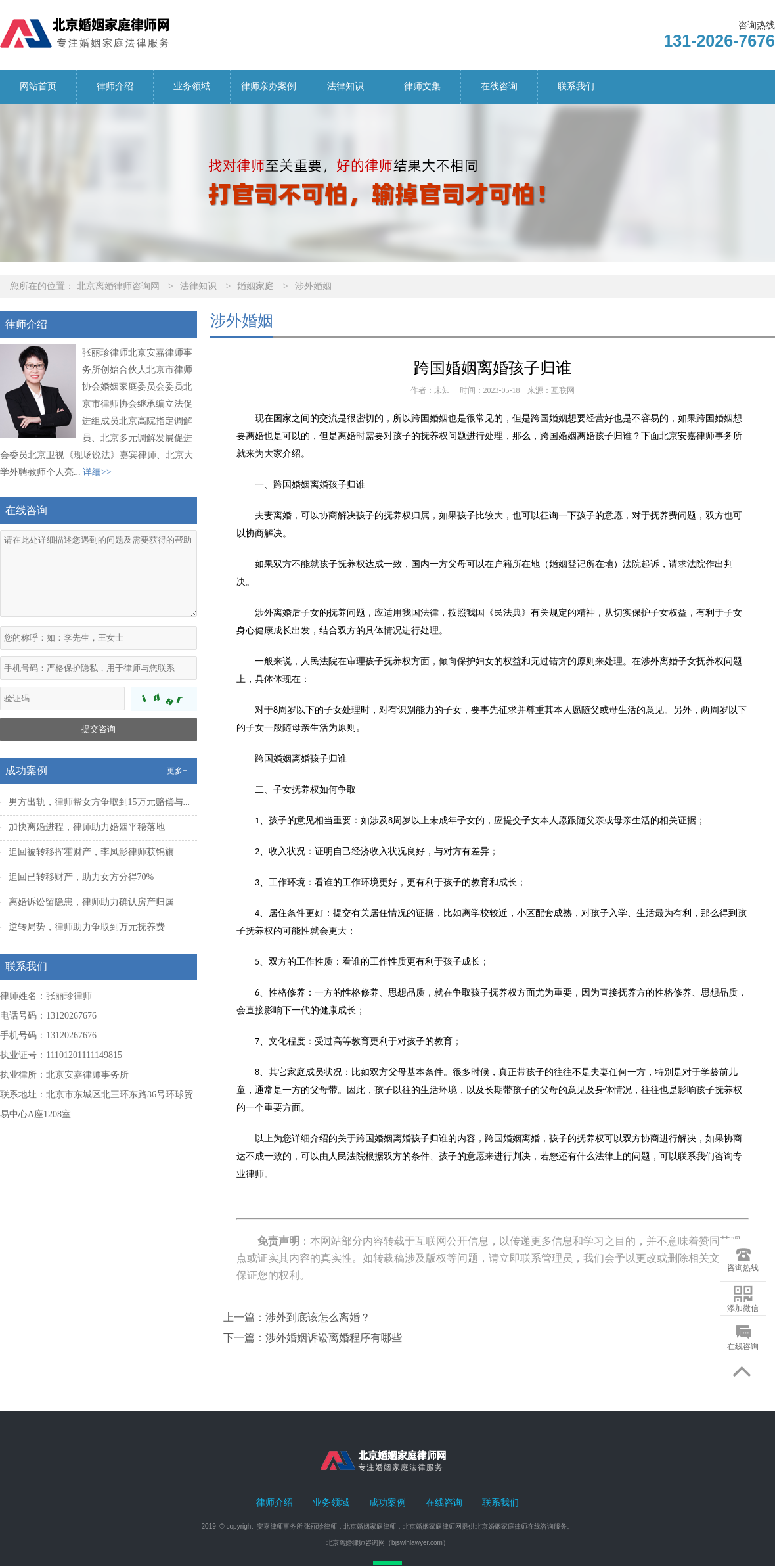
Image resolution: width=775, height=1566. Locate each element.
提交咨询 (98, 729)
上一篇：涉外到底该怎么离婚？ (296, 1317)
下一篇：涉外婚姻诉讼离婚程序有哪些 (312, 1337)
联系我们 (576, 86)
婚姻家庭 (255, 286)
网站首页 (38, 86)
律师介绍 (115, 86)
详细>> (97, 472)
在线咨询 (499, 86)
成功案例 (387, 1503)
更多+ (177, 770)
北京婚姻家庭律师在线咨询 (514, 1526)
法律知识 (345, 86)
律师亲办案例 (268, 86)
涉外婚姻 (313, 286)
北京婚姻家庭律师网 (432, 1526)
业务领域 (191, 86)
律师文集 (422, 86)
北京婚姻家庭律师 (369, 1526)
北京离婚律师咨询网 (118, 286)
